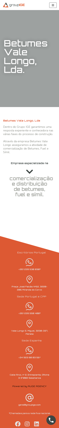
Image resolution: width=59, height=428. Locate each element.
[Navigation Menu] (53, 5)
